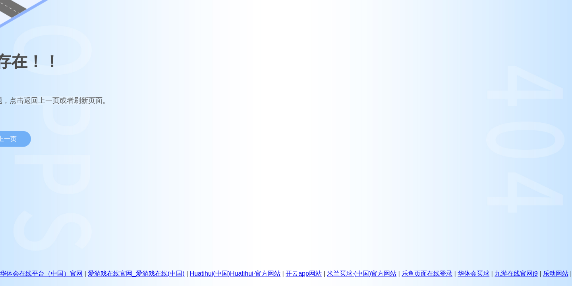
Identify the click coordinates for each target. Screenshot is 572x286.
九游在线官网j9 (516, 273)
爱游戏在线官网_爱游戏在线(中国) (136, 273)
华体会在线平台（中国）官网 (41, 273)
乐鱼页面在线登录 (427, 273)
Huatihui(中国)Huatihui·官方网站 (235, 273)
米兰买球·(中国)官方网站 (361, 273)
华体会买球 (473, 273)
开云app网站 (304, 273)
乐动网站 (555, 273)
